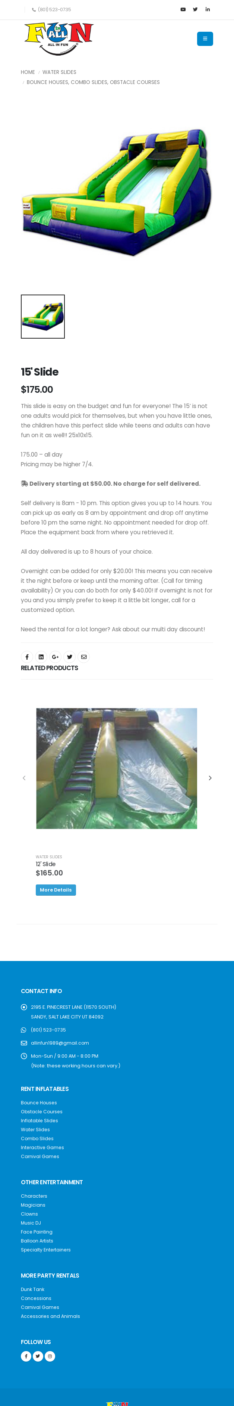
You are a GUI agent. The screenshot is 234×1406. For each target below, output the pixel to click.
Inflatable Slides (40, 1120)
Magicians (33, 1205)
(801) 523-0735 (49, 1030)
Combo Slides (38, 1138)
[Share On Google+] (55, 657)
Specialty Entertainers (47, 1250)
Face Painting (37, 1232)
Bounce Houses (40, 1102)
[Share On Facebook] (27, 657)
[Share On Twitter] (69, 657)
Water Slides (59, 72)
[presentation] (24, 778)
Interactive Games (43, 1147)
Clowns (29, 1214)
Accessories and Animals (51, 1316)
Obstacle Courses (43, 1111)
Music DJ (31, 1223)
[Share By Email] (84, 657)
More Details (56, 890)
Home (28, 72)
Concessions (37, 1298)
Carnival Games (40, 1156)
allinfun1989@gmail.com (60, 1043)
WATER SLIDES (49, 857)
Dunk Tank (33, 1289)
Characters (34, 1196)
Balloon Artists (37, 1241)
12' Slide (45, 864)
